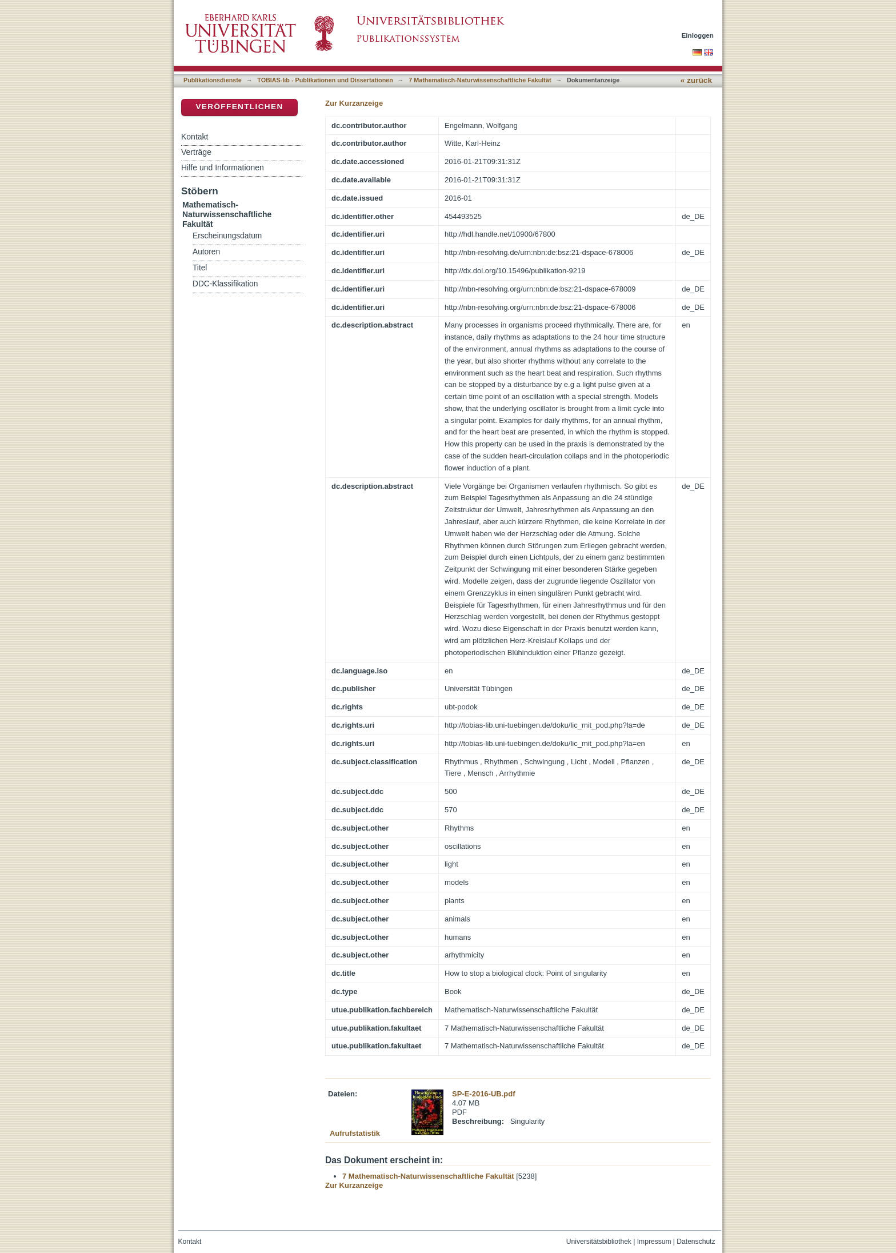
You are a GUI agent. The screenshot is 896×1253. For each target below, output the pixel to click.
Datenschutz (696, 1242)
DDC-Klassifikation (225, 284)
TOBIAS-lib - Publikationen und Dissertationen (325, 80)
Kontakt (194, 136)
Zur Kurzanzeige (354, 103)
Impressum (654, 1242)
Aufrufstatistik (355, 1133)
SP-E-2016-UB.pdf (483, 1094)
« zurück (696, 80)
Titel (200, 268)
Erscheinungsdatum (227, 236)
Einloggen (698, 35)
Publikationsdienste (212, 80)
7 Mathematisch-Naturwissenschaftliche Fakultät (480, 80)
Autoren (206, 252)
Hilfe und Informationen (222, 167)
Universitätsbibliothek (598, 1242)
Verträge (196, 152)
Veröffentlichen (239, 106)
